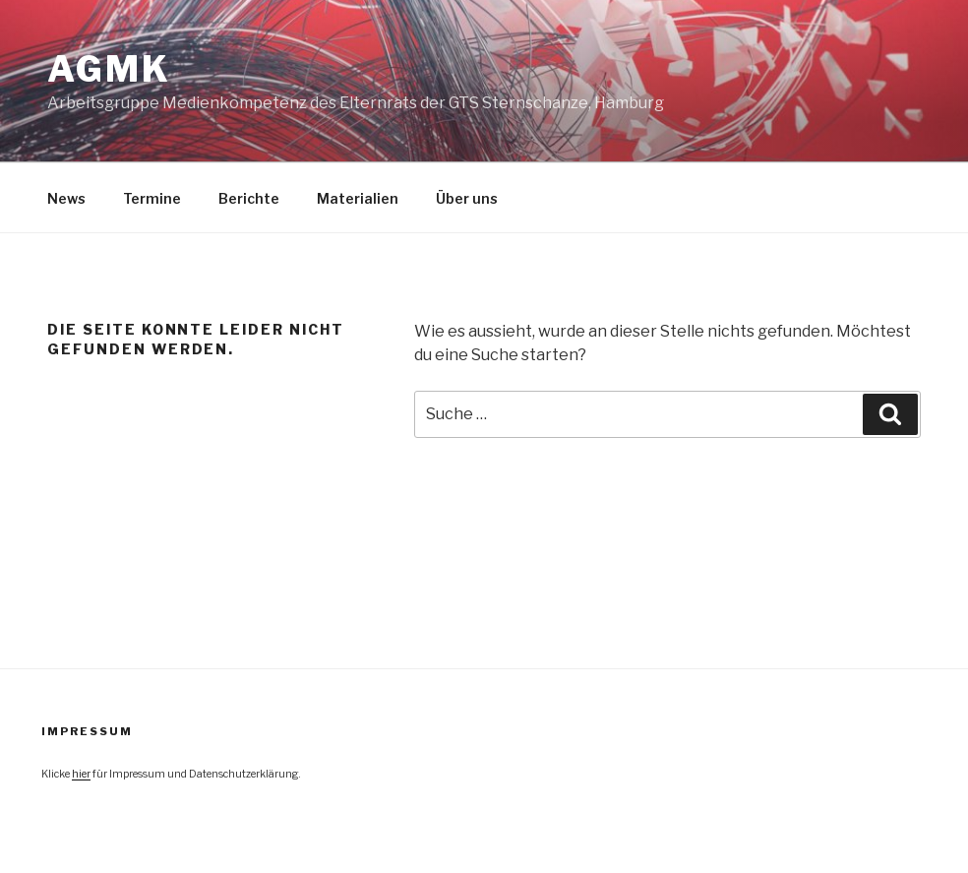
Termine (152, 198)
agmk (109, 69)
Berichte (248, 198)
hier (81, 774)
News (66, 198)
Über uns (467, 198)
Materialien (357, 198)
